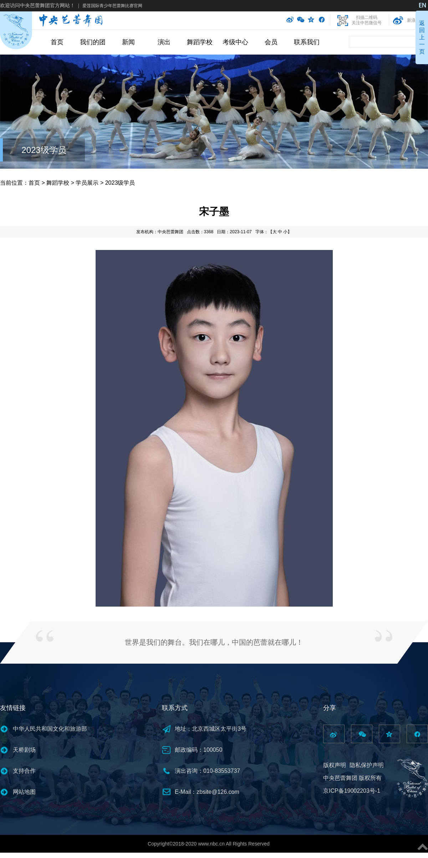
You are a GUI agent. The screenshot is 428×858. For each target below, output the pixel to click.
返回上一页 (422, 37)
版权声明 (334, 765)
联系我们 (307, 42)
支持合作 (24, 771)
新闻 (128, 42)
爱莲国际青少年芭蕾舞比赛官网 (112, 5)
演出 (164, 42)
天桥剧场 (24, 750)
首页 (57, 42)
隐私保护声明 (367, 765)
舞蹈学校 (200, 42)
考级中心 (235, 42)
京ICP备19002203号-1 (351, 791)
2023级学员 (43, 150)
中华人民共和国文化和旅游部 (50, 729)
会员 (271, 42)
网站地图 (24, 792)
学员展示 (87, 183)
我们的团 (93, 42)
